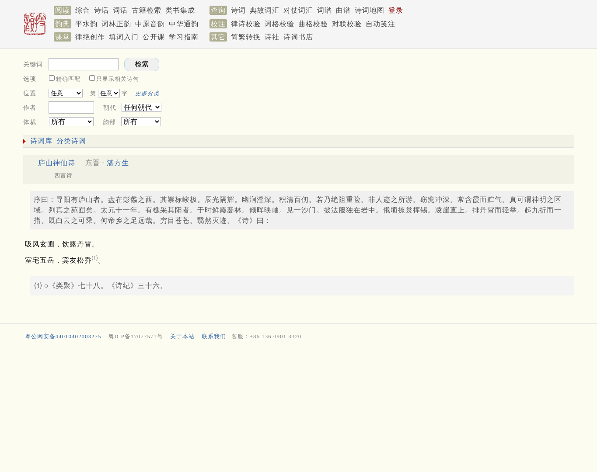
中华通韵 (184, 24)
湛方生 (118, 163)
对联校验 (347, 24)
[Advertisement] (421, 90)
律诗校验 (246, 24)
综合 (82, 10)
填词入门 (124, 37)
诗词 (238, 10)
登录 (395, 10)
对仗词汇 (298, 10)
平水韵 (86, 24)
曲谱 (343, 10)
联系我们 (214, 336)
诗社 (272, 37)
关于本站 (182, 336)
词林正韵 (116, 24)
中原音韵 (150, 24)
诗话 (101, 10)
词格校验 (279, 24)
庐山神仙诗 (56, 163)
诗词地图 (369, 10)
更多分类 (147, 93)
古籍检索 (146, 10)
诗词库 (41, 141)
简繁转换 (246, 37)
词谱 (324, 10)
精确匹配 (68, 79)
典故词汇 (264, 10)
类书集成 (180, 10)
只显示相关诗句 (117, 79)
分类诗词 (71, 141)
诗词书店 (298, 37)
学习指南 (184, 37)
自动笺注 (380, 24)
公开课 (154, 37)
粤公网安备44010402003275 (63, 336)
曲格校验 (313, 24)
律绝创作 (90, 37)
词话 (120, 10)
